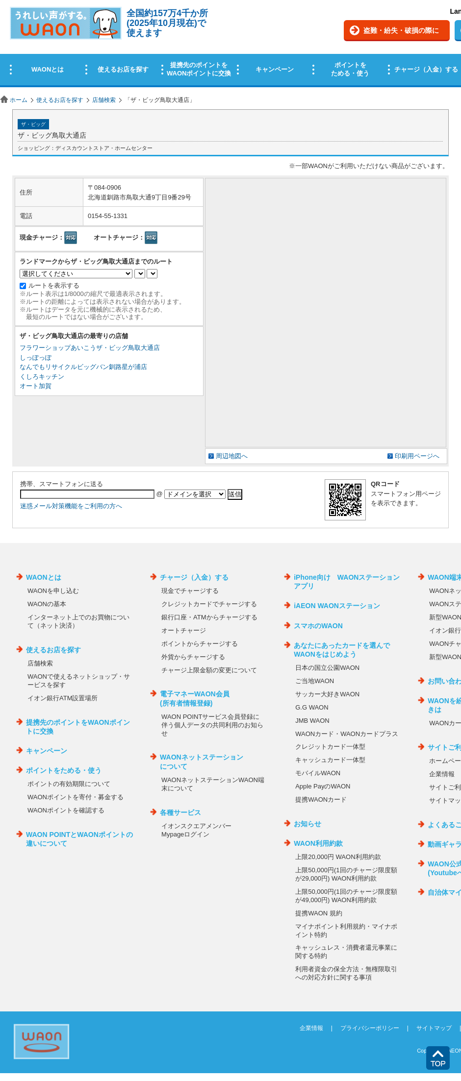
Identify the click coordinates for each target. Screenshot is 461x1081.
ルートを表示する (53, 285)
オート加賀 (35, 386)
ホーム (18, 100)
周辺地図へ (232, 456)
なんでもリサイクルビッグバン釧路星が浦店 (83, 366)
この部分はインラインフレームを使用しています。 (230, 45)
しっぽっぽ (35, 357)
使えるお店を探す (59, 100)
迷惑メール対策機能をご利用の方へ (71, 506)
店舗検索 (104, 100)
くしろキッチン (42, 376)
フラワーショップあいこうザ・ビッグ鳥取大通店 (90, 347)
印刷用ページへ (417, 456)
